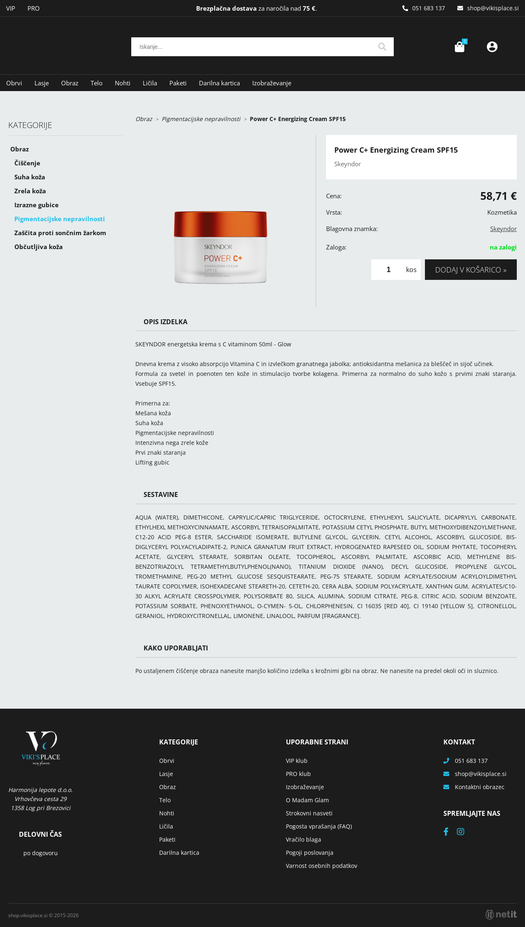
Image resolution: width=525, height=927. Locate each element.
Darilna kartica (219, 83)
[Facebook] (450, 832)
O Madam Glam (307, 800)
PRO (33, 8)
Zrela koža (30, 191)
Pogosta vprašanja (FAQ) (319, 826)
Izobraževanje (271, 83)
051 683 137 (428, 8)
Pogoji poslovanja (309, 852)
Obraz (69, 83)
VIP (10, 8)
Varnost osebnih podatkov (321, 866)
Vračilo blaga (303, 839)
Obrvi (14, 83)
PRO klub (298, 774)
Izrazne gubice (36, 205)
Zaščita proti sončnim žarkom (60, 233)
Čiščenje (27, 163)
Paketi (178, 83)
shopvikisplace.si (493, 8)
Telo (97, 83)
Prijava (492, 47)
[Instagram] (464, 832)
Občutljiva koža (38, 247)
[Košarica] (459, 47)
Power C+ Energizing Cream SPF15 (298, 119)
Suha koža (29, 177)
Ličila (150, 83)
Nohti (122, 83)
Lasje (41, 83)
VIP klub (297, 760)
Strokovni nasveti (309, 813)
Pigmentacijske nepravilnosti (59, 219)
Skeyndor (503, 228)
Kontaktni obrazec (479, 787)
